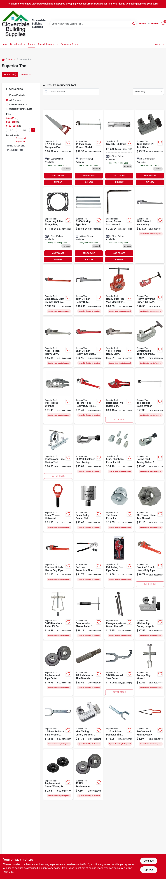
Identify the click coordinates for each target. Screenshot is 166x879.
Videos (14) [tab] (25, 74)
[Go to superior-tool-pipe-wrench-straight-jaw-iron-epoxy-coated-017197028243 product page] (88, 342)
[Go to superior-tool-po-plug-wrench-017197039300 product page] (149, 668)
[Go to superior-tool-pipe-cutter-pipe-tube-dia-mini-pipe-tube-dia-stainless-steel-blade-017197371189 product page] (119, 560)
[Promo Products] (7, 95)
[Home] (3, 59)
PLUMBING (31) (15, 150)
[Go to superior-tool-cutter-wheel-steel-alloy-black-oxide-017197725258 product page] (88, 774)
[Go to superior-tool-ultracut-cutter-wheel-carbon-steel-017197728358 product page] (58, 774)
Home (5, 44)
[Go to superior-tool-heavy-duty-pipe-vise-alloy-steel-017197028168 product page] (119, 290)
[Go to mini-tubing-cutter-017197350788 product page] (149, 148)
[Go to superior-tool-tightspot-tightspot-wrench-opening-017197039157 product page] (58, 722)
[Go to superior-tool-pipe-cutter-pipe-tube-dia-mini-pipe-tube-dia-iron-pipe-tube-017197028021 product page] (149, 290)
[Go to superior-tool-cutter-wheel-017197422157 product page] (58, 668)
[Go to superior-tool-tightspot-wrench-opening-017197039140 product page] (119, 722)
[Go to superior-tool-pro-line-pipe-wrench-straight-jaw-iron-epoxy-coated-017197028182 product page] (88, 396)
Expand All (20, 141)
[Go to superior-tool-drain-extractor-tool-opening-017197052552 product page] (119, 506)
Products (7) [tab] (10, 74)
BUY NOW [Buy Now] (58, 182)
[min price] (11, 130)
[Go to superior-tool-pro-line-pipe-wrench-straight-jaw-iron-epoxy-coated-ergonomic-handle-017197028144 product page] (58, 560)
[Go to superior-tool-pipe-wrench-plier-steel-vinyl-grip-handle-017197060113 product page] (88, 560)
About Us (159, 44)
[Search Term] (93, 24)
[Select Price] (33, 130)
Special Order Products (20, 109)
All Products (15, 100)
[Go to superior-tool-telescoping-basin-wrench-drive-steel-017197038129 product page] (149, 396)
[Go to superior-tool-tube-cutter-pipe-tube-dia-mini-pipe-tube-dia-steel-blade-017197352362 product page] (149, 452)
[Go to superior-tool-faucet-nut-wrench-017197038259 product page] (88, 506)
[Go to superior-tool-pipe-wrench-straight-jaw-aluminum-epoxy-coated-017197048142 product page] (119, 342)
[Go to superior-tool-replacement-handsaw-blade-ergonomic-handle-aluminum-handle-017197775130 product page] (58, 148)
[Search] (133, 23)
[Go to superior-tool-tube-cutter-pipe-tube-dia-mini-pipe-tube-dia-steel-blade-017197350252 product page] (88, 722)
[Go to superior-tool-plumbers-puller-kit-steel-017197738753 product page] (58, 614)
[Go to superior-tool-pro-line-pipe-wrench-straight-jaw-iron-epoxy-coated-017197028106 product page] (149, 560)
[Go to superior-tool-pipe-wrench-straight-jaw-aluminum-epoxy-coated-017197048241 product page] (88, 290)
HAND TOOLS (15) (16, 145)
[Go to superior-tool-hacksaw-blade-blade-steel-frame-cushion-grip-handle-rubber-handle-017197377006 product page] (149, 722)
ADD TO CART (58, 176)
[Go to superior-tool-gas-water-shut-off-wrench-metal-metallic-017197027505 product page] (119, 614)
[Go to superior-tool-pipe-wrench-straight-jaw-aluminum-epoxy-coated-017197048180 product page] (58, 342)
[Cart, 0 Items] (162, 23)
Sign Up (155, 23)
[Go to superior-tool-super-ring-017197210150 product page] (58, 225)
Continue (149, 860)
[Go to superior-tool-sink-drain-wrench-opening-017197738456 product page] (119, 668)
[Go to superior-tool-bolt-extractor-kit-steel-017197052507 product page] (119, 452)
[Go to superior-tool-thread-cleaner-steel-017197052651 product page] (149, 506)
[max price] (24, 130)
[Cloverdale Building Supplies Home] (16, 24)
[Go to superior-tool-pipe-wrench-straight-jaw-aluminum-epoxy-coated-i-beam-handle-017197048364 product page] (149, 225)
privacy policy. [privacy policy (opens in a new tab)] (53, 868)
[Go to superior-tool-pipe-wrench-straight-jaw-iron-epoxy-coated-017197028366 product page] (58, 290)
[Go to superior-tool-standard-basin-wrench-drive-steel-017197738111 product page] (88, 148)
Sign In (143, 23)
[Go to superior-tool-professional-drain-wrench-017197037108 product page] (58, 506)
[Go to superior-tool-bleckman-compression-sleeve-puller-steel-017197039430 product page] (88, 614)
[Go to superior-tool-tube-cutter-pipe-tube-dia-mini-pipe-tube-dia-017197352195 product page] (88, 452)
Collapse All (21, 138)
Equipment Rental (69, 44)
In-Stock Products (18, 104)
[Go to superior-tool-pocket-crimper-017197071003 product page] (58, 396)
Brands (31, 44)
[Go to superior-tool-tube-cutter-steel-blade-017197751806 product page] (149, 614)
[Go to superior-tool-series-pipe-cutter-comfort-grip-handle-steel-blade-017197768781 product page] (149, 342)
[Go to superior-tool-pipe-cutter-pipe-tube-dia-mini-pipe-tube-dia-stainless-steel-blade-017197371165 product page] (119, 396)
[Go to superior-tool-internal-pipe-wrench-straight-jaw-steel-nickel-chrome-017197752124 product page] (88, 668)
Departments (16, 44)
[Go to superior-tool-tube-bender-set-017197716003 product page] (88, 225)
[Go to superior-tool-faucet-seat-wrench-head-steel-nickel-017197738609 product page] (119, 225)
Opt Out (149, 869)
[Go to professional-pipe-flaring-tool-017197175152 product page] (58, 452)
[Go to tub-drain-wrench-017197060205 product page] (119, 148)
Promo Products (17, 95)
